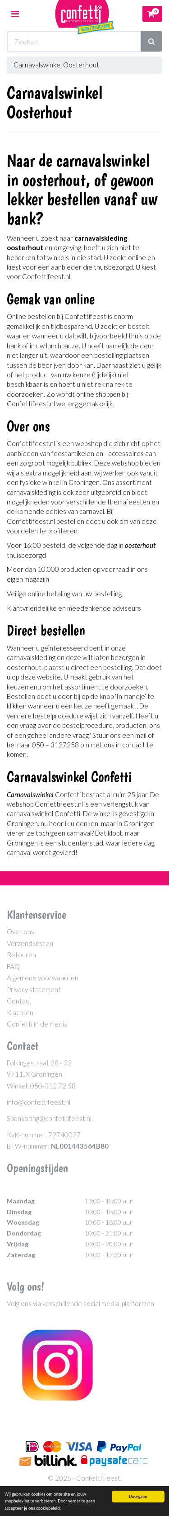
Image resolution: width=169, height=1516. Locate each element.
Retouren (21, 954)
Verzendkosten (30, 943)
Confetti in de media (37, 1024)
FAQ (13, 966)
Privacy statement (34, 989)
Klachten (20, 1012)
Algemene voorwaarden (42, 978)
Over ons (20, 931)
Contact (19, 1001)
